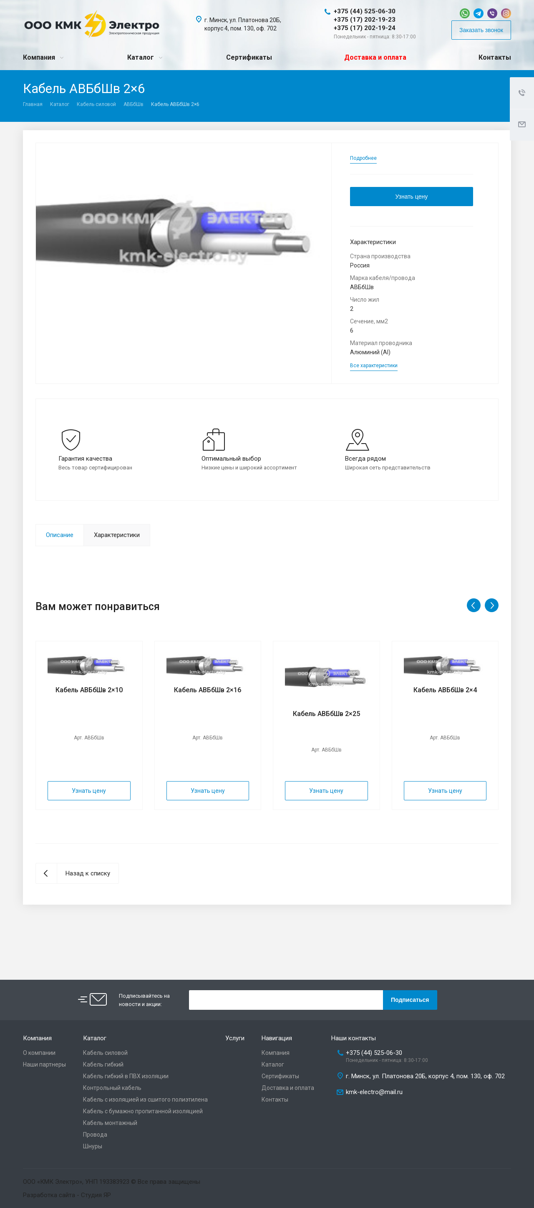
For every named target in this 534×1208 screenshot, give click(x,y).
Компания (39, 57)
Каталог (140, 57)
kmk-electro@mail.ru (374, 1092)
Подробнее (363, 158)
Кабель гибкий (103, 1064)
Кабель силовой (96, 104)
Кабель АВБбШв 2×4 (445, 690)
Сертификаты (249, 57)
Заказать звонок (481, 30)
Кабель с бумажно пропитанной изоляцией (143, 1111)
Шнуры (92, 1146)
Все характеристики (374, 365)
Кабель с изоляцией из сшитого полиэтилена (145, 1099)
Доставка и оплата (375, 57)
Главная (33, 104)
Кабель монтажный (110, 1123)
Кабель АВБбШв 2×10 (89, 690)
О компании (39, 1052)
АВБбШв (133, 104)
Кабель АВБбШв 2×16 (207, 690)
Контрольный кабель (112, 1087)
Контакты (495, 57)
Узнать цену (411, 196)
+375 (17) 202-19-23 (364, 19)
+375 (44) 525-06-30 (364, 11)
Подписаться (410, 999)
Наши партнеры (44, 1064)
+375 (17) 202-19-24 (364, 28)
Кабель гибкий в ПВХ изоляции (126, 1076)
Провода (95, 1134)
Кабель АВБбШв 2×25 (326, 714)
